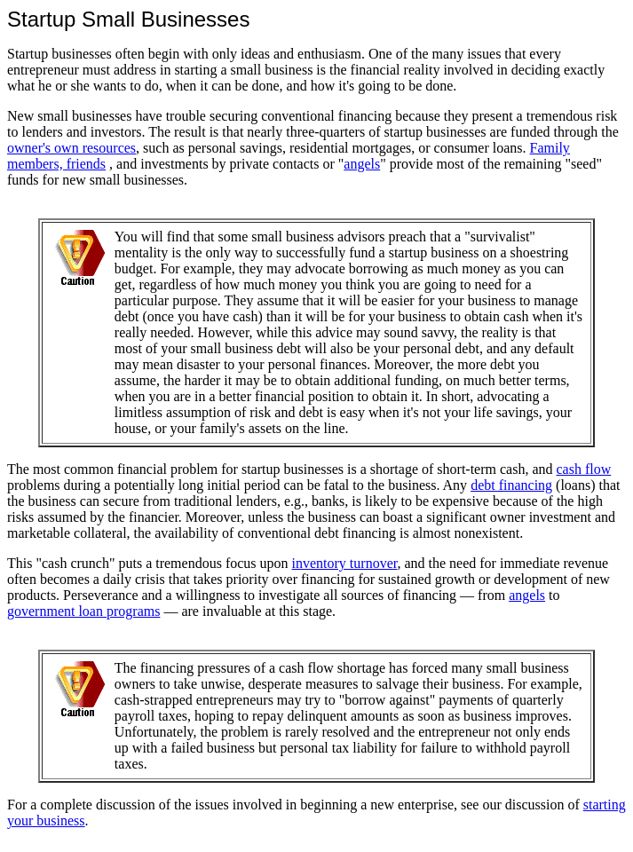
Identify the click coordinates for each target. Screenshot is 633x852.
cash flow (584, 469)
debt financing (511, 485)
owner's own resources (71, 147)
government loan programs (83, 611)
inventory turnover (345, 563)
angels (362, 163)
